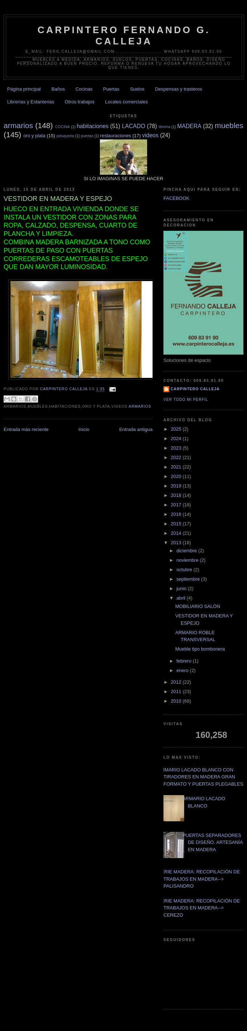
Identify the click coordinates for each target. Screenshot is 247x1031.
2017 (177, 504)
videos (150, 135)
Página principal (24, 89)
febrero (185, 661)
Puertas (111, 89)
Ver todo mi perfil (185, 400)
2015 (177, 523)
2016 (177, 514)
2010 (177, 701)
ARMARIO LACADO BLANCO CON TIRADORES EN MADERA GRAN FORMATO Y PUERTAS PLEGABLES (200, 777)
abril (182, 598)
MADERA (189, 126)
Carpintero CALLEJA (195, 389)
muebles (229, 125)
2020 (177, 476)
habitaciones (93, 126)
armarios (18, 125)
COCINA (62, 127)
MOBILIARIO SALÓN (197, 606)
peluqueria (65, 136)
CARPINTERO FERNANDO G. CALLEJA (123, 35)
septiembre (189, 579)
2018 (177, 495)
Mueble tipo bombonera (200, 649)
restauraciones (115, 135)
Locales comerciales (126, 101)
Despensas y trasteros (178, 89)
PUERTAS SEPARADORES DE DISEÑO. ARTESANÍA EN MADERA (212, 842)
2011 (177, 691)
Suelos (137, 89)
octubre (185, 569)
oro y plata (34, 135)
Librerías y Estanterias (30, 101)
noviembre (188, 560)
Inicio (83, 429)
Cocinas (84, 89)
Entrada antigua (136, 429)
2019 (177, 486)
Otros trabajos (79, 101)
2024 (177, 438)
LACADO (133, 126)
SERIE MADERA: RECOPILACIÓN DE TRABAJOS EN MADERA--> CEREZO (199, 908)
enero (183, 670)
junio (182, 588)
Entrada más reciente (26, 429)
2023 (177, 448)
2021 (177, 467)
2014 (177, 533)
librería (164, 127)
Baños (58, 89)
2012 (177, 682)
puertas (87, 136)
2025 (177, 429)
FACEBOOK (176, 198)
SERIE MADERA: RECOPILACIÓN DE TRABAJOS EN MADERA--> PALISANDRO (199, 879)
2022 (177, 457)
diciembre (187, 550)
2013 (177, 542)
